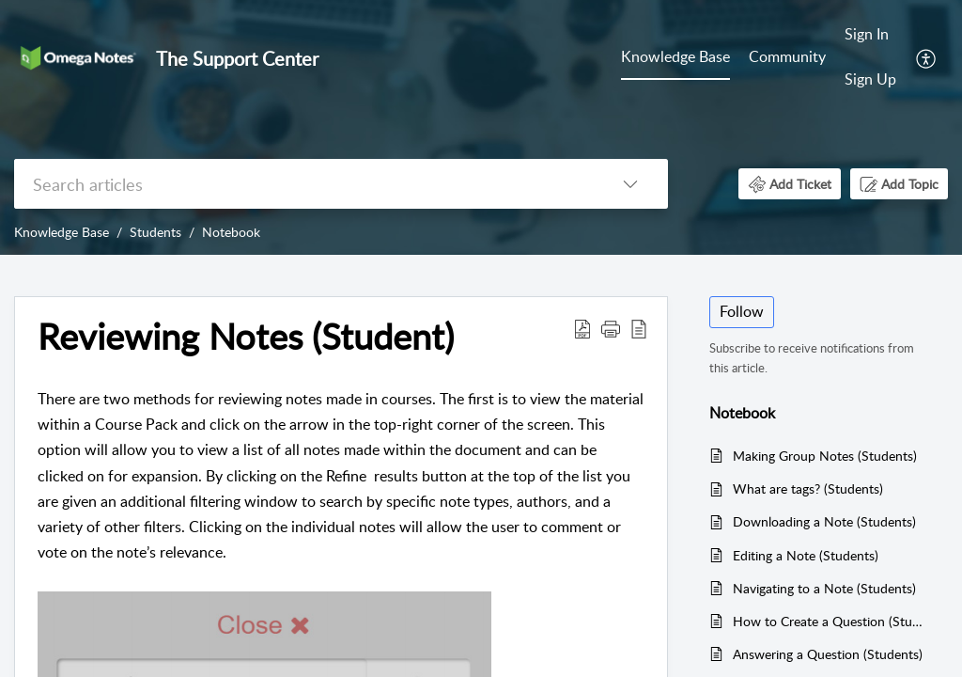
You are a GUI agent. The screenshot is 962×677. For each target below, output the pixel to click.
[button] (927, 57)
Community (787, 56)
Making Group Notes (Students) (825, 455)
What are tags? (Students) (808, 488)
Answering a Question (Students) (828, 654)
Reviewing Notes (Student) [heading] (246, 336)
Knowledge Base (675, 56)
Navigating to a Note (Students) (824, 588)
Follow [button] (742, 311)
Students (155, 232)
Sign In (867, 34)
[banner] (481, 127)
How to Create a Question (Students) (831, 621)
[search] (303, 184)
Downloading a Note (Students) (824, 521)
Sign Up (870, 79)
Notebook (231, 232)
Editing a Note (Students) (805, 555)
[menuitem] (675, 58)
